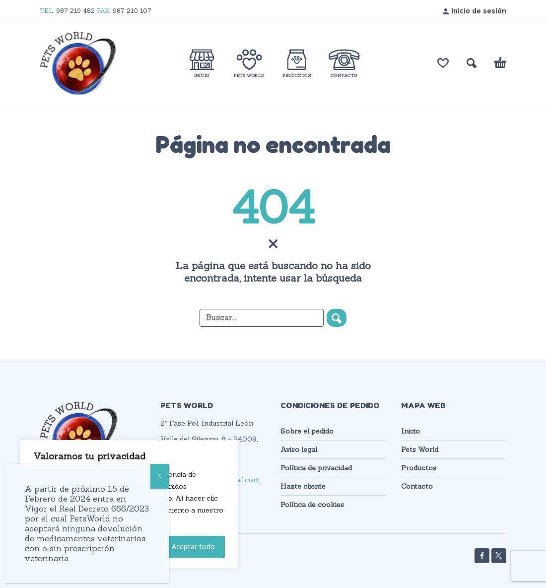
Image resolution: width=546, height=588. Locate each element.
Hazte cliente (303, 486)
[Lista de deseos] (443, 63)
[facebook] (482, 555)
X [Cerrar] (159, 476)
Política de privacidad (316, 467)
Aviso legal (298, 449)
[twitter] (498, 555)
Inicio (410, 431)
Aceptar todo (193, 546)
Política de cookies (312, 504)
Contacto (417, 486)
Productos (418, 467)
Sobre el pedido (307, 431)
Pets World (419, 449)
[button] (472, 63)
